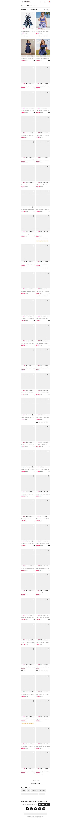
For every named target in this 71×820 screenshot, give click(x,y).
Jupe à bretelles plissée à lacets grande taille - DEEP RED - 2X (28, 642)
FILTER (46, 9)
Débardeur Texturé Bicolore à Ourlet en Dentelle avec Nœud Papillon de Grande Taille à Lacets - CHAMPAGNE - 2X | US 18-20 (28, 291)
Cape (23, 790)
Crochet (42, 790)
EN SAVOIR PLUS (35, 783)
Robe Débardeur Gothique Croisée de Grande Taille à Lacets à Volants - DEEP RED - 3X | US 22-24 (43, 291)
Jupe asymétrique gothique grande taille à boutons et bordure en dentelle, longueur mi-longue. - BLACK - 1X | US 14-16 (43, 746)
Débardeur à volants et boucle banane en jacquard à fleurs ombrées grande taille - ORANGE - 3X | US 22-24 (43, 543)
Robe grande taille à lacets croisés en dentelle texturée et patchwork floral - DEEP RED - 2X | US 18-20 (43, 85)
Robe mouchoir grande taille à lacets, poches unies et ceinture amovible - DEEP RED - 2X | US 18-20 (28, 234)
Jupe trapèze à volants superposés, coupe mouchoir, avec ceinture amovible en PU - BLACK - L (43, 719)
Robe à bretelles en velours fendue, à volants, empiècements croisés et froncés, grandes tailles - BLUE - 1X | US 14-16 (28, 110)
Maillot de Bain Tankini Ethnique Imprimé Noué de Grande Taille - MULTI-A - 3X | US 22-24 (28, 417)
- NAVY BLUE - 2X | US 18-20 (27, 469)
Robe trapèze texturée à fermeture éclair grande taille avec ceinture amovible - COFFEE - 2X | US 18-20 (28, 518)
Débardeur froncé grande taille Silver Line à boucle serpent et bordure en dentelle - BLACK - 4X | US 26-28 (43, 617)
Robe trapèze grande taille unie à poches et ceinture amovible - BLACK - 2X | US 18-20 (28, 543)
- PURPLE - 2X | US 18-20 (27, 494)
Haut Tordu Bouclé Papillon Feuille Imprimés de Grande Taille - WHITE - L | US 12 (43, 343)
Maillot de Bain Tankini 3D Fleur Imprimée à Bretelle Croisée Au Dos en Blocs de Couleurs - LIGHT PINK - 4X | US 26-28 (43, 392)
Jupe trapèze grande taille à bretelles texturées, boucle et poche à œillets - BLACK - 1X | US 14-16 (28, 771)
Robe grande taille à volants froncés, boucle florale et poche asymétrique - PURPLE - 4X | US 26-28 (28, 719)
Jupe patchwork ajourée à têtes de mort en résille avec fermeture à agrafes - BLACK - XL (43, 518)
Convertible (35, 790)
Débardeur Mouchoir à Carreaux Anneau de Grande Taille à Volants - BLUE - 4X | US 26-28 (28, 31)
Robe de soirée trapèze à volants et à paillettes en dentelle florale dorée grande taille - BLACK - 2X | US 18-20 (43, 209)
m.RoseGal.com (28, 2)
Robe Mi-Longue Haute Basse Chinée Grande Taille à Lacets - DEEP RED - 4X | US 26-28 (43, 263)
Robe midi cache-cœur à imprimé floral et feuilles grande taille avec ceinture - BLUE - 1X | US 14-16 (28, 568)
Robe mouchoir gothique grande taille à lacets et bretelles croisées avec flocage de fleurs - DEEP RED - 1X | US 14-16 (28, 184)
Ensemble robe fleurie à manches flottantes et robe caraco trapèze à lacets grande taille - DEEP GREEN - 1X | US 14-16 (43, 234)
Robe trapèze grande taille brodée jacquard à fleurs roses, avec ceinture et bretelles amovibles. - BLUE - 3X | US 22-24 (28, 58)
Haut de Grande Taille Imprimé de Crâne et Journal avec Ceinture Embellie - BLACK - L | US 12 (28, 343)
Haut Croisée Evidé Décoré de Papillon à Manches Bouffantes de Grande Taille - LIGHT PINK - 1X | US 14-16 (43, 318)
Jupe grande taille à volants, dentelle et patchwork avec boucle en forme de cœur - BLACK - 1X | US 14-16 (43, 642)
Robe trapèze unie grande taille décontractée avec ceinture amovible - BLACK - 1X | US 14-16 (43, 694)
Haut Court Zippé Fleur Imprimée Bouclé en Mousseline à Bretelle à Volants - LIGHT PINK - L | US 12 (28, 392)
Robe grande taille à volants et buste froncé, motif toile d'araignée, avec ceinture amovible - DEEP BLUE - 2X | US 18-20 (43, 184)
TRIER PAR (34, 9)
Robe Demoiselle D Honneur (29, 794)
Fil (28, 790)
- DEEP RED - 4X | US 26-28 (42, 469)
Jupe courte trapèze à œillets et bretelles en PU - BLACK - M (43, 568)
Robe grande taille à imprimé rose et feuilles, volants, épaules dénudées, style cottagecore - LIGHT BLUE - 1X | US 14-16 (28, 667)
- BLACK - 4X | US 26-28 (41, 444)
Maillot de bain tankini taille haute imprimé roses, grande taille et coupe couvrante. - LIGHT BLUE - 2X (43, 667)
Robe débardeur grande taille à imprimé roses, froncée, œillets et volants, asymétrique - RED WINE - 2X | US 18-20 (43, 110)
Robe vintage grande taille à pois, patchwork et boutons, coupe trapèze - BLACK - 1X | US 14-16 (28, 746)
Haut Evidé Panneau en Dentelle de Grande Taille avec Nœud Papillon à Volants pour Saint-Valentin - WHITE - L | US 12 (43, 368)
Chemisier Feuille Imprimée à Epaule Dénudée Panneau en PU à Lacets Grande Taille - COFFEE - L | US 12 (28, 318)
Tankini (42, 794)
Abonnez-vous (44, 804)
